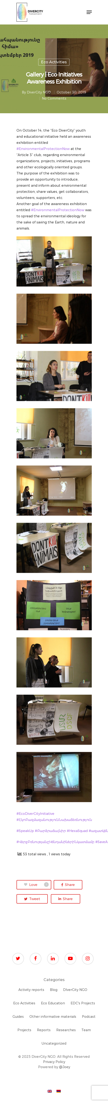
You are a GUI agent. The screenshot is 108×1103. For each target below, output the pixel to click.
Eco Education (53, 1003)
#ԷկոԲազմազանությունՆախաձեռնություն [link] (54, 820)
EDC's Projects (83, 1003)
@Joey (64, 1067)
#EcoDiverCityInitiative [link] (35, 814)
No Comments (54, 98)
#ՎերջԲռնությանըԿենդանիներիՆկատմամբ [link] (55, 842)
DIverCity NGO (75, 990)
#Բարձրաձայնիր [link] (50, 831)
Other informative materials (52, 1016)
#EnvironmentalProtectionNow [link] (43, 149)
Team (86, 1030)
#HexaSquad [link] (77, 831)
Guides (18, 1016)
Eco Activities (54, 62)
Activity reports (31, 990)
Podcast (89, 1016)
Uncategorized (54, 1043)
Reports (44, 1030)
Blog (53, 990)
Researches (66, 1030)
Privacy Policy (54, 1062)
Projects (24, 1030)
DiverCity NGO (39, 92)
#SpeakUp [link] (25, 831)
